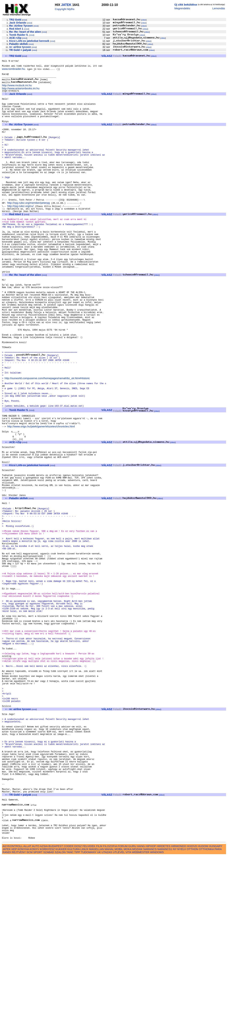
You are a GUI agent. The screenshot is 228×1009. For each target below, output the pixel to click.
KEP (14, 1001)
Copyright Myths (64, 9)
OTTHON (192, 1001)
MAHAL (109, 1001)
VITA (128, 1004)
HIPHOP (151, 998)
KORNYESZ (47, 1001)
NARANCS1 (164, 1001)
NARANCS (150, 1001)
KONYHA (23, 1001)
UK (99, 1004)
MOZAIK (137, 1001)
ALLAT (27, 998)
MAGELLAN (96, 1001)
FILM (99, 998)
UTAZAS (107, 1004)
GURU (132, 998)
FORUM (123, 998)
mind (25, 20)
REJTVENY (19, 1004)
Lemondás (218, 8)
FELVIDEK (88, 998)
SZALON (60, 1004)
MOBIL (119, 1001)
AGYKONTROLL (12, 998)
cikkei (144, 20)
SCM (30, 1004)
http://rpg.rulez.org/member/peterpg (28, 229)
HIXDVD (192, 998)
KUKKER (60, 1001)
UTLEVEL (119, 1004)
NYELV (181, 1001)
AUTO (35, 998)
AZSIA (44, 998)
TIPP (77, 1004)
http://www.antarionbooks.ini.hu (20, 92)
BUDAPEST (55, 998)
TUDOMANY (88, 1004)
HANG (141, 998)
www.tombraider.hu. (14, 71)
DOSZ (78, 998)
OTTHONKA (206, 1001)
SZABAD (48, 1004)
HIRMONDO (178, 998)
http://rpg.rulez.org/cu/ (20, 232)
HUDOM (203, 998)
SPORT (38, 1004)
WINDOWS (157, 1004)
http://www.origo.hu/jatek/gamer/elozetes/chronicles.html (41, 495)
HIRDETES (163, 998)
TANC (70, 1004)
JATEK (66, 5)
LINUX (84, 1001)
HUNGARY (215, 998)
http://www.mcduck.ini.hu (17, 89)
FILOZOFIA (110, 998)
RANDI (6, 1004)
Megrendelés (182, 8)
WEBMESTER (140, 1004)
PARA (217, 1001)
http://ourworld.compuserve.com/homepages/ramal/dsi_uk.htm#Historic (47, 438)
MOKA (127, 1001)
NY (175, 1001)
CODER (69, 998)
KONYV (34, 1001)
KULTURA (73, 1001)
